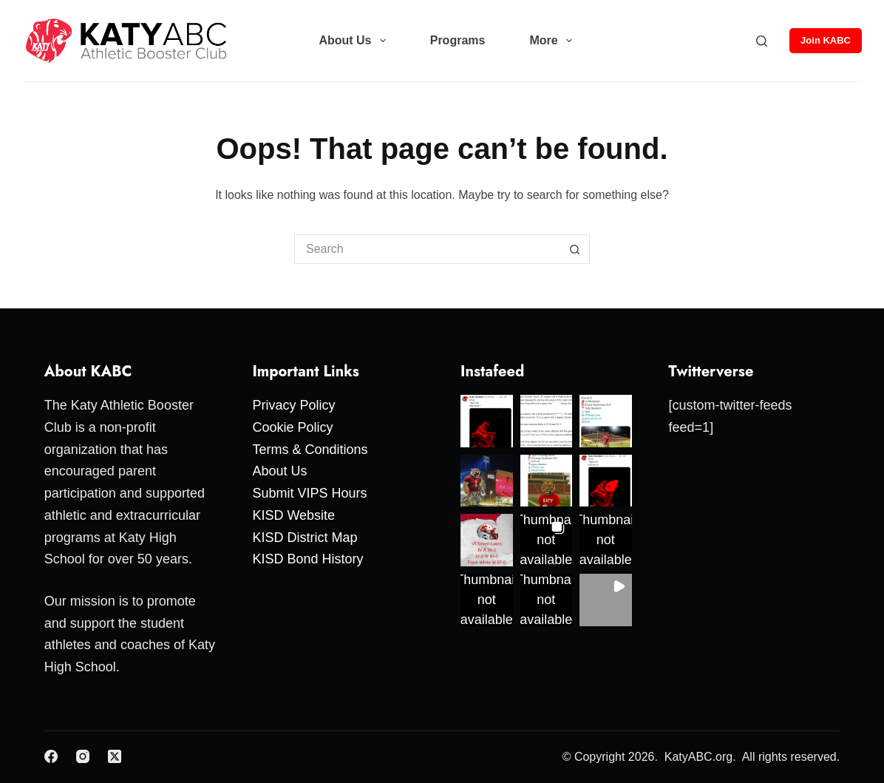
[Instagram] (82, 756)
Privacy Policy (293, 405)
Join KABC (825, 40)
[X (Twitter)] (114, 756)
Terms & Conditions (309, 449)
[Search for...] (427, 249)
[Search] (761, 41)
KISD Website (293, 515)
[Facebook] (51, 756)
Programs (458, 40)
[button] (486, 421)
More (553, 41)
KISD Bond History (307, 559)
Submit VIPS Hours (309, 493)
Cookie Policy (292, 427)
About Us (355, 41)
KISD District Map (304, 537)
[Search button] (575, 249)
